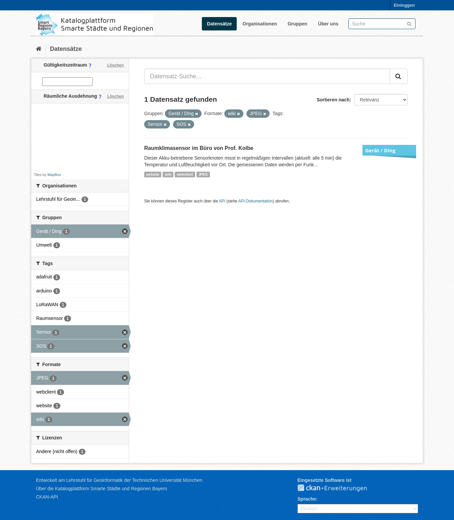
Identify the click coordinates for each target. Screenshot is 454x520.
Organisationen (259, 23)
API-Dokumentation (255, 201)
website (152, 174)
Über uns (328, 23)
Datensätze (219, 23)
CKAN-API (47, 497)
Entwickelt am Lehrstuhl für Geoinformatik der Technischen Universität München (119, 480)
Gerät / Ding (380, 150)
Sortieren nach (333, 99)
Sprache (306, 499)
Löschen (115, 65)
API (222, 201)
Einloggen (404, 5)
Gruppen (297, 23)
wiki (168, 174)
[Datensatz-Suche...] (267, 76)
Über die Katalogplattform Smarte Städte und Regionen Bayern (101, 488)
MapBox (54, 175)
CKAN (337, 488)
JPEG (203, 174)
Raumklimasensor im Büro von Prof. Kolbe (198, 148)
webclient (185, 174)
